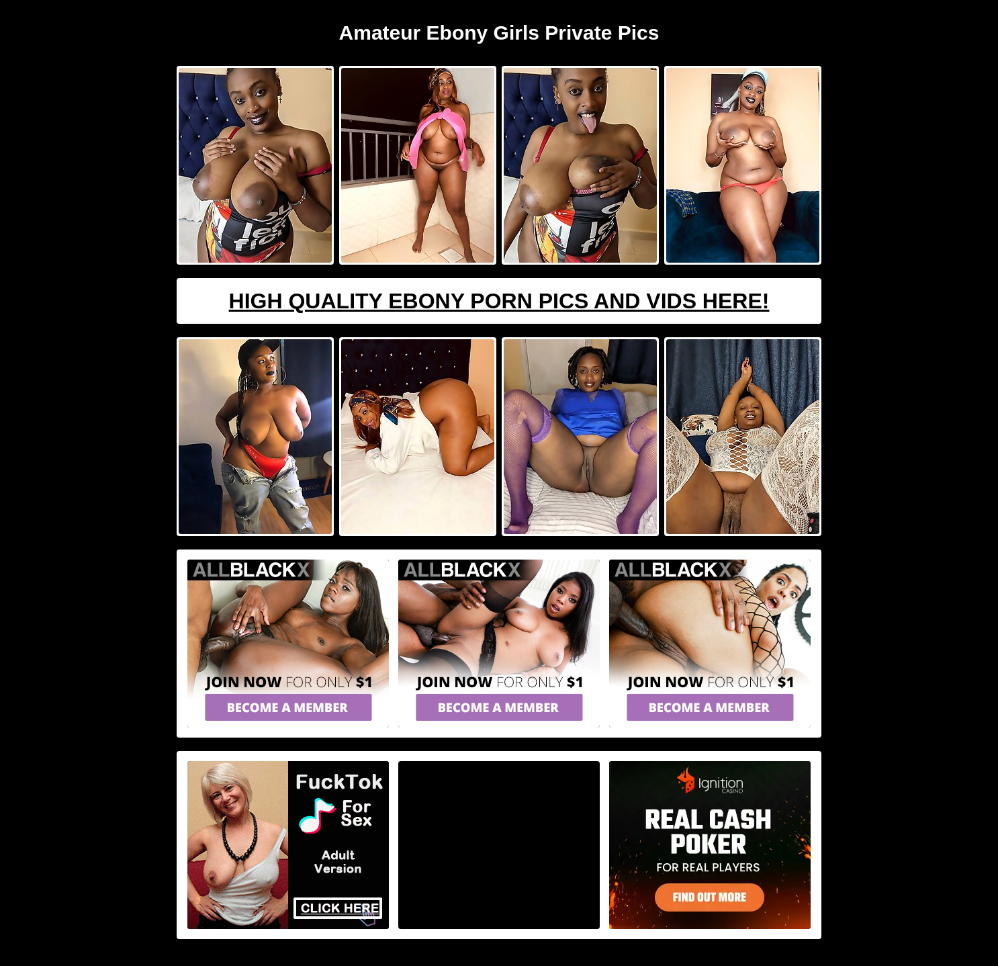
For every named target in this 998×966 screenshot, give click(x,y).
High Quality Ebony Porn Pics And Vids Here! (499, 301)
